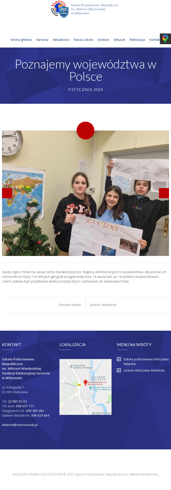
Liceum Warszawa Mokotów (144, 370)
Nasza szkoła (83, 34)
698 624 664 (40, 415)
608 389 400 (35, 411)
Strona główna (21, 34)
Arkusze (119, 34)
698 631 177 (25, 406)
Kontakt (155, 34)
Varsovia (42, 34)
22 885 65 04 (17, 401)
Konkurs (103, 34)
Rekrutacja (137, 34)
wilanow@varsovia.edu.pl (20, 425)
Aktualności (61, 34)
